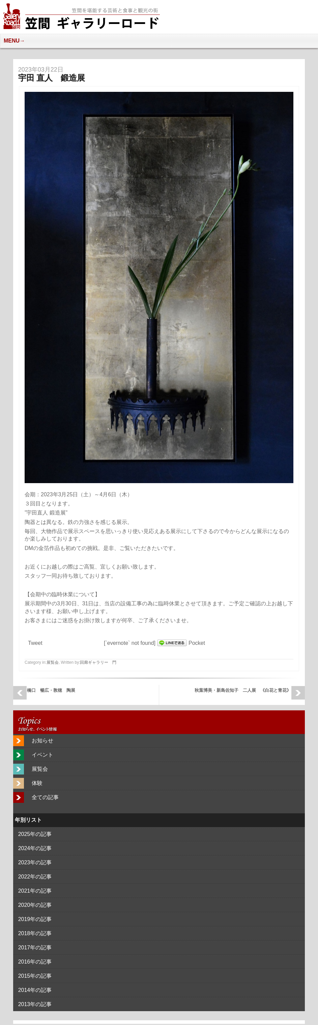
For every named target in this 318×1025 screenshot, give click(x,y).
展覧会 (53, 662)
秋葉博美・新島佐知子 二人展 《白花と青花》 (243, 690)
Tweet (35, 643)
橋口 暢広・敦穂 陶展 (51, 690)
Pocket (197, 643)
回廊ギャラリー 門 (98, 662)
